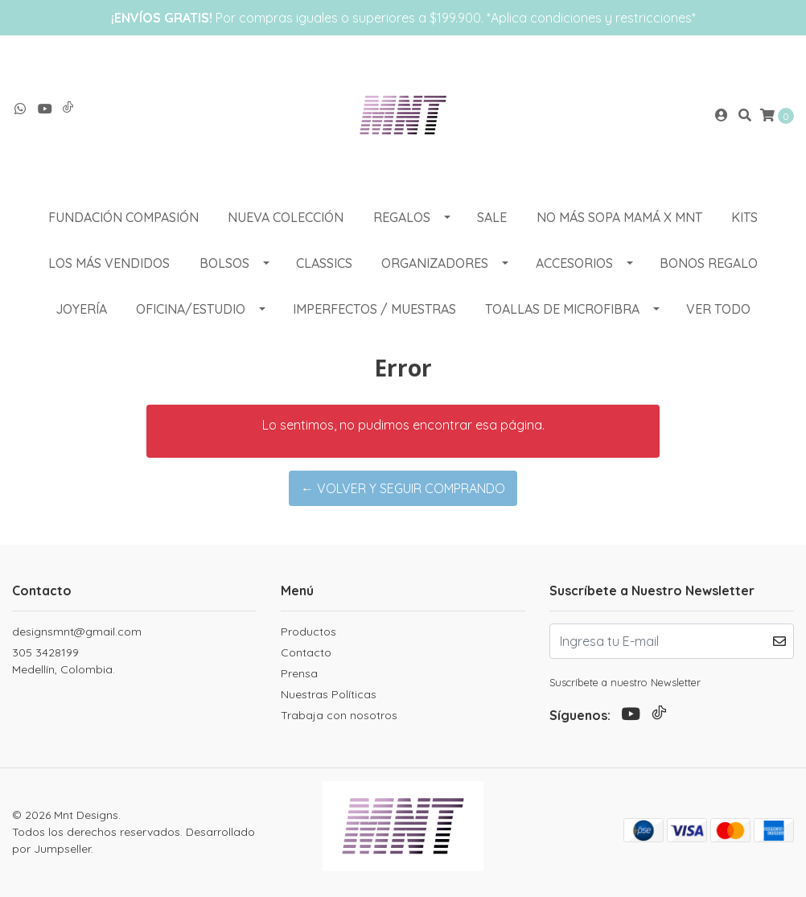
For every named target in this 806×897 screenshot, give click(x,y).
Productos (308, 631)
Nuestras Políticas (328, 694)
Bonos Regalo (709, 263)
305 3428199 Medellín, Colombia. (63, 661)
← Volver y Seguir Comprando (403, 488)
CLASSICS (324, 263)
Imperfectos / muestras (374, 309)
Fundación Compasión (123, 217)
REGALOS (401, 217)
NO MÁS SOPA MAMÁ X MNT (619, 217)
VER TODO (718, 309)
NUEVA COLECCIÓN (285, 217)
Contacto (306, 652)
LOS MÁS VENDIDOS (109, 263)
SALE (492, 217)
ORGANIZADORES (434, 263)
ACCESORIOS (574, 263)
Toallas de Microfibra (562, 309)
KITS (744, 217)
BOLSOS (224, 263)
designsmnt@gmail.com (77, 631)
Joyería (81, 309)
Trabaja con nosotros (339, 715)
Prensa (299, 673)
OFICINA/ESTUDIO (190, 309)
